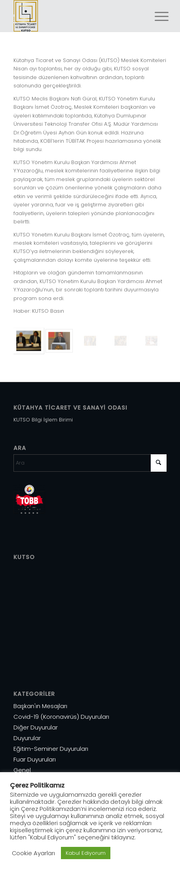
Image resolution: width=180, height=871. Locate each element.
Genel (22, 770)
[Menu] (155, 16)
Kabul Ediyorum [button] (86, 853)
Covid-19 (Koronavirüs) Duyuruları (61, 716)
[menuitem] (155, 16)
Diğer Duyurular (35, 727)
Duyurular (27, 738)
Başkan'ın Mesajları (40, 706)
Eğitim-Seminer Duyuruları (50, 748)
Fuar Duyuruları (34, 759)
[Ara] (90, 463)
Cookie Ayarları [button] (33, 853)
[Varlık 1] (74, 16)
